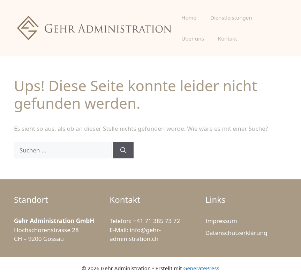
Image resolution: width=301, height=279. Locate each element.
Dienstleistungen (231, 17)
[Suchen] (123, 150)
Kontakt (227, 38)
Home (188, 17)
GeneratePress (201, 268)
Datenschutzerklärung (236, 233)
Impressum (221, 221)
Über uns (192, 38)
